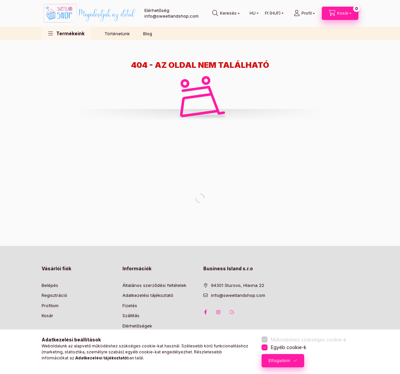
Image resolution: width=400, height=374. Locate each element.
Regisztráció (54, 295)
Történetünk (117, 33)
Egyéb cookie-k (288, 347)
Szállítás (130, 315)
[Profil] (304, 13)
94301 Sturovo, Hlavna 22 (237, 285)
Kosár (47, 315)
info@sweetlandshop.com (238, 295)
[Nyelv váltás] (253, 13)
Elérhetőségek (137, 325)
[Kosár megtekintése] (340, 13)
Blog (147, 33)
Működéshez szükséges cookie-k (308, 339)
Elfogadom (279, 360)
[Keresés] (226, 13)
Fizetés (129, 305)
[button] (66, 33)
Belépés (50, 285)
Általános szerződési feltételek (154, 285)
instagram (218, 312)
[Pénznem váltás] (273, 13)
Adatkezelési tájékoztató (147, 295)
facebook (205, 312)
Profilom (50, 305)
